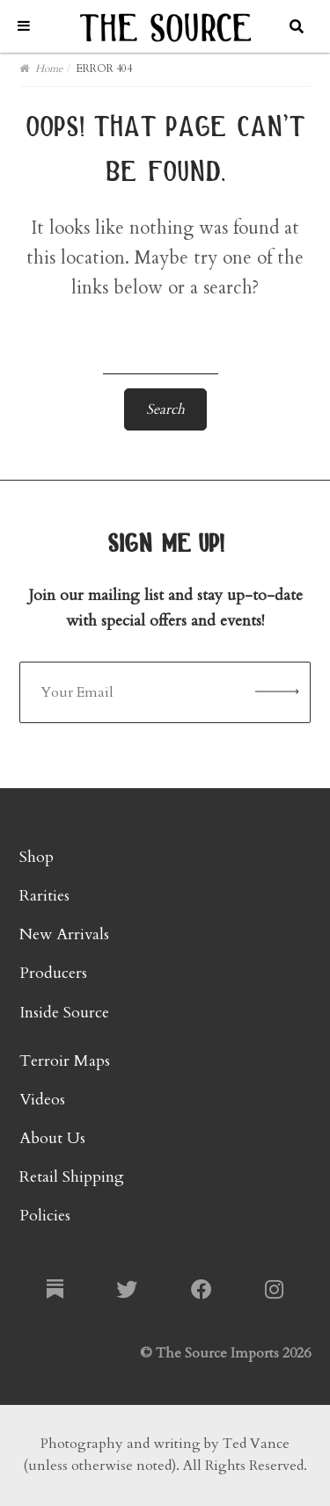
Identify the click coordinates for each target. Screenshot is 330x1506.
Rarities (44, 896)
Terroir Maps (64, 1061)
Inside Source (64, 1013)
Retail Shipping (71, 1177)
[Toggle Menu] (24, 26)
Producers (53, 973)
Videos (42, 1100)
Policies (44, 1216)
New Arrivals (64, 934)
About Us (52, 1138)
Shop (36, 857)
